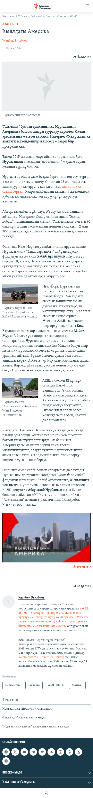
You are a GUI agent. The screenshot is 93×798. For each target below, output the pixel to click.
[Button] (82, 57)
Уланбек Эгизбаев (14, 40)
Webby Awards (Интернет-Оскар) (41, 657)
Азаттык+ (10, 24)
